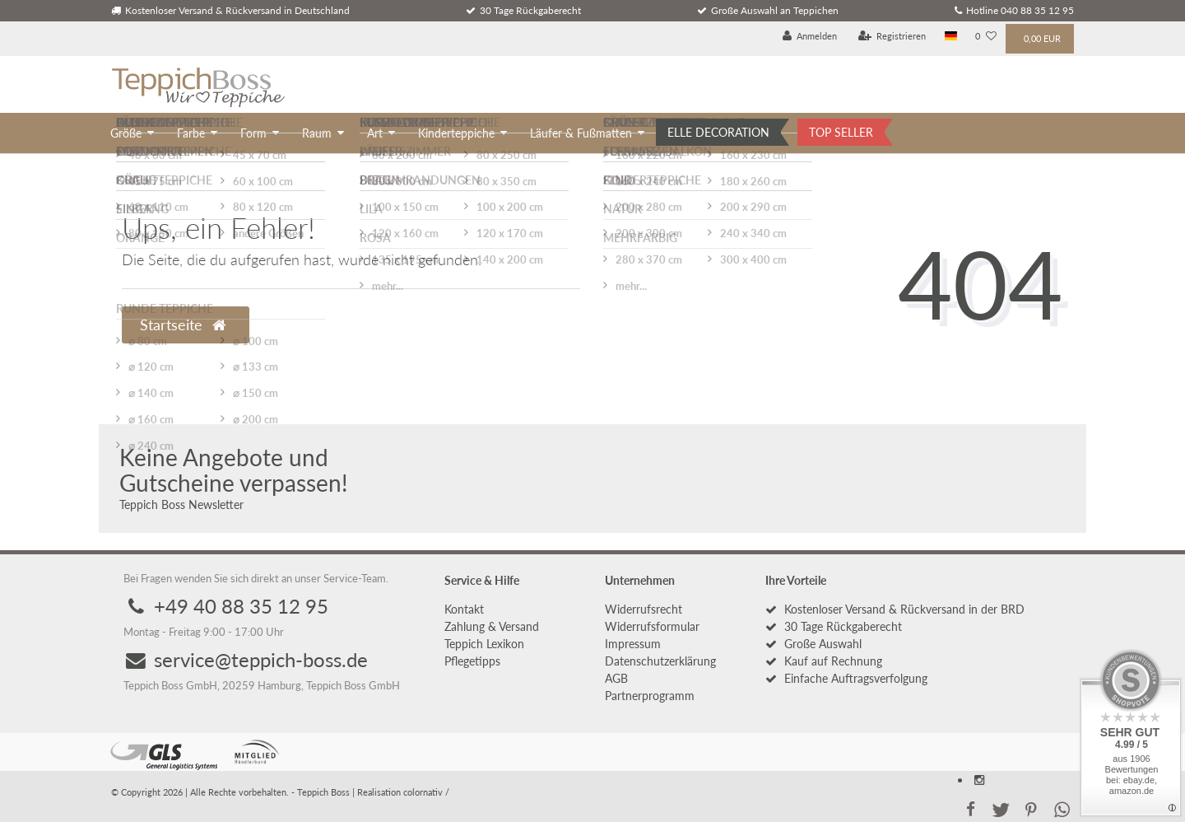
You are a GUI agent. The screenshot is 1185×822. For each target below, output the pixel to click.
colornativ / (426, 792)
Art (375, 133)
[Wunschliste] (986, 36)
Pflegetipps (472, 661)
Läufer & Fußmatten (581, 133)
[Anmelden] (810, 36)
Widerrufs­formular (652, 626)
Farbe (191, 133)
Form (253, 133)
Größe (126, 133)
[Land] (951, 36)
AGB (616, 678)
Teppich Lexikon (484, 644)
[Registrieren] (892, 36)
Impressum (633, 644)
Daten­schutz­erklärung (660, 661)
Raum (317, 133)
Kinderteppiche (456, 133)
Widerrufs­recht (643, 609)
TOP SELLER (841, 132)
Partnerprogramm (650, 696)
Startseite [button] (182, 325)
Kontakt (464, 609)
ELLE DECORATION (718, 132)
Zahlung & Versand (491, 626)
